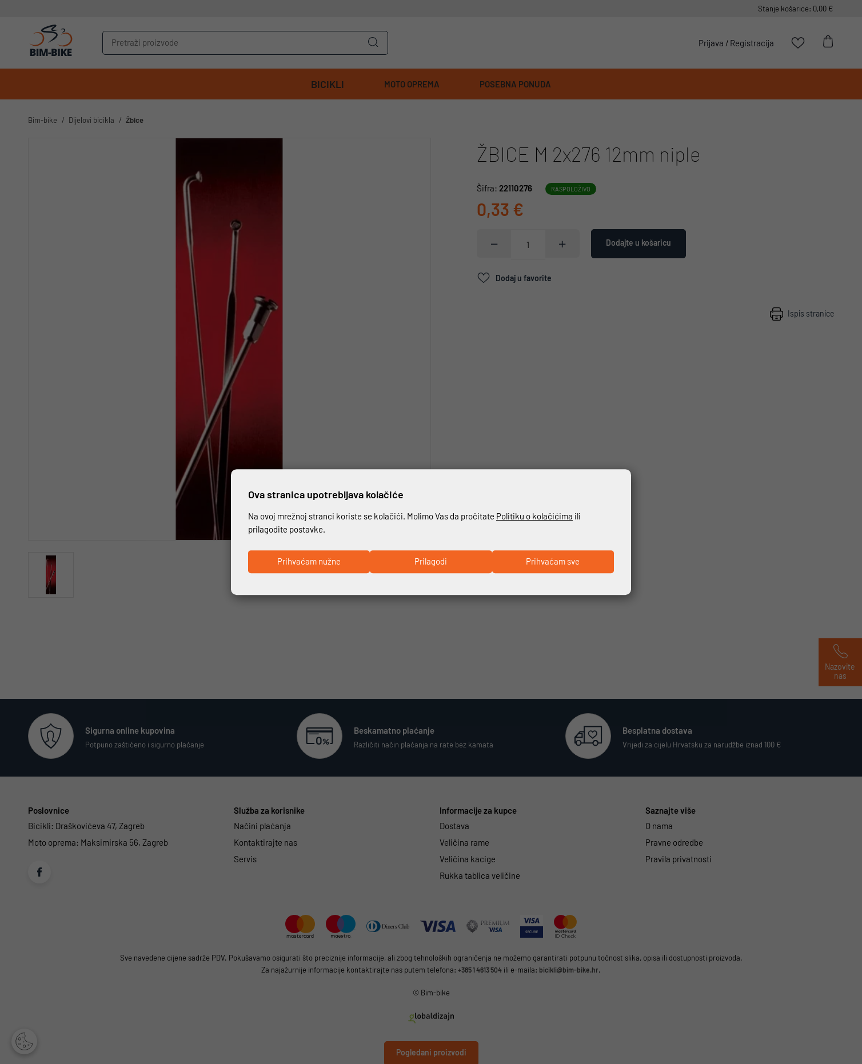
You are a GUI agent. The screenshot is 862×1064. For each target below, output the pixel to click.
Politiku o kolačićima (534, 515)
